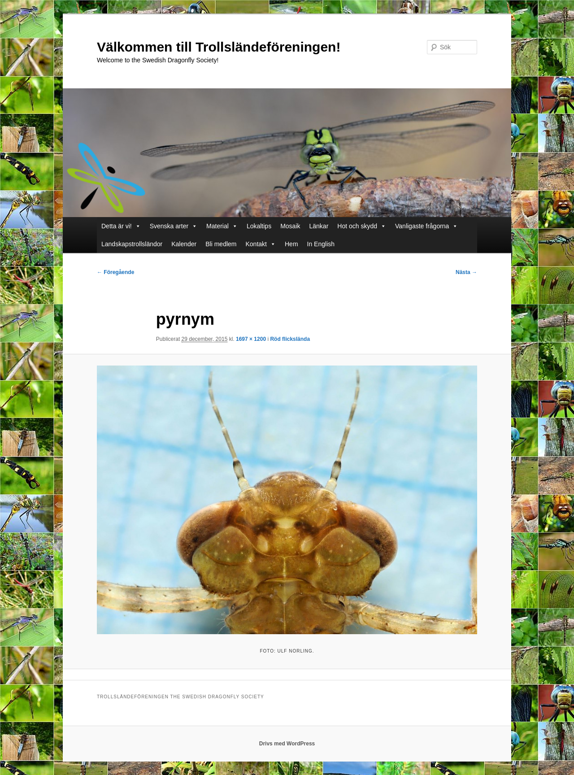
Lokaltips (259, 226)
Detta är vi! (121, 226)
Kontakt (261, 244)
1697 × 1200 (251, 339)
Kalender (183, 244)
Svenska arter (173, 226)
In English (321, 244)
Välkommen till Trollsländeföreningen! (218, 46)
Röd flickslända (290, 339)
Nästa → (466, 272)
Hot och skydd (361, 226)
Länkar (319, 226)
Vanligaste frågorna (426, 226)
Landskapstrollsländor (131, 244)
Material (222, 226)
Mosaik (290, 226)
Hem (291, 244)
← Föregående (115, 272)
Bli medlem (220, 244)
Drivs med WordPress (287, 743)
